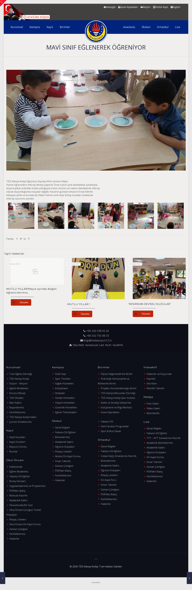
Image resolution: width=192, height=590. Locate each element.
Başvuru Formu (18, 446)
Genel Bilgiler (62, 427)
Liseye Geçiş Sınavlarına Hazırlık (118, 456)
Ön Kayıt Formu (155, 457)
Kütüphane (61, 388)
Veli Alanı (152, 383)
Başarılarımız (16, 407)
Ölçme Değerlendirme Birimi (116, 374)
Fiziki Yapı (60, 374)
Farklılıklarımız (17, 412)
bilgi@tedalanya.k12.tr (98, 340)
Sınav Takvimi (62, 461)
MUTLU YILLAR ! (78, 304)
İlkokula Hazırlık (18, 495)
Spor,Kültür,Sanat (111, 431)
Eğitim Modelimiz (18, 388)
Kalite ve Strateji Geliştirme (116, 402)
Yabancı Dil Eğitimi (19, 476)
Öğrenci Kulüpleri (65, 446)
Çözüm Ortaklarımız (20, 421)
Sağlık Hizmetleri (64, 383)
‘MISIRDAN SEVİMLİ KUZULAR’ (149, 303)
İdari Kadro (15, 402)
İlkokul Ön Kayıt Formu (68, 456)
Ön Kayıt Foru (108, 480)
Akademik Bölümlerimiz (160, 442)
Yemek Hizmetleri (65, 398)
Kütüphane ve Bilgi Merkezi (116, 407)
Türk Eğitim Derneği (20, 374)
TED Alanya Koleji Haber (23, 417)
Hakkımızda (15, 466)
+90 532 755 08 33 (97, 335)
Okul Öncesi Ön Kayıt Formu (25, 524)
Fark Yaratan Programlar (115, 426)
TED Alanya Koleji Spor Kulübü (118, 398)
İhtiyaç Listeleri (17, 519)
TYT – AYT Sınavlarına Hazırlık (163, 438)
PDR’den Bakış (17, 490)
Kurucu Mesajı (17, 393)
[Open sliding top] (3, 3)
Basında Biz (153, 413)
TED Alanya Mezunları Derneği (118, 393)
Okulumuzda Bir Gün (21, 505)
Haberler (14, 538)
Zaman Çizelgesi (18, 529)
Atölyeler (60, 393)
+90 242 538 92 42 (97, 331)
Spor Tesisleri (63, 378)
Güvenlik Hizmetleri (66, 407)
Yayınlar (151, 378)
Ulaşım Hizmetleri (65, 402)
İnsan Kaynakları (110, 412)
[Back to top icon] (96, 559)
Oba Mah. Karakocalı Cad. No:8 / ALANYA (98, 345)
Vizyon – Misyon (18, 383)
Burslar (13, 451)
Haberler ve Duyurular (159, 374)
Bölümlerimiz (62, 437)
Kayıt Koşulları (17, 437)
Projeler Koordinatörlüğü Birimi (118, 388)
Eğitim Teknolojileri (66, 412)
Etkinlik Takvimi (155, 388)
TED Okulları (16, 398)
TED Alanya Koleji (19, 378)
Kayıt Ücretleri (17, 442)
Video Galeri (153, 408)
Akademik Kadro (18, 500)
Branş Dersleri (17, 481)
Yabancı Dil (107, 421)
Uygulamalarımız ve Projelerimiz (27, 486)
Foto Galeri (153, 403)
